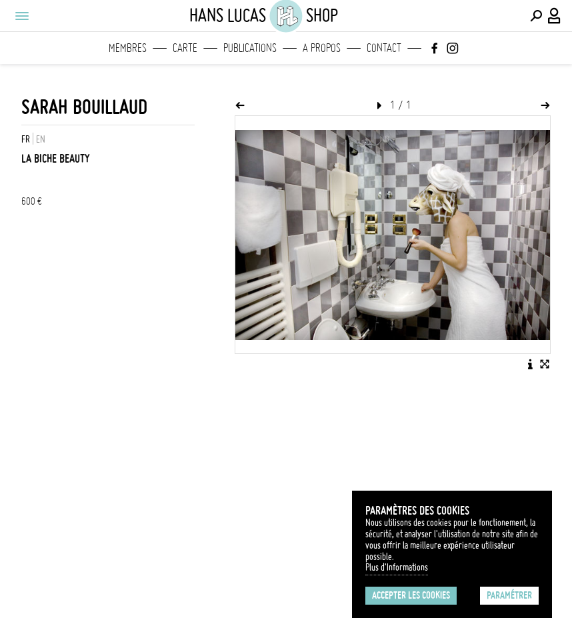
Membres (128, 48)
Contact (384, 48)
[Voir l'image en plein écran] (545, 364)
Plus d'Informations (396, 567)
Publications (250, 48)
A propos (322, 48)
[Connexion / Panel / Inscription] (554, 16)
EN (40, 139)
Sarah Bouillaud (84, 107)
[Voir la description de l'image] (530, 364)
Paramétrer (509, 595)
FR (25, 139)
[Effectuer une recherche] (536, 16)
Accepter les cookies (411, 595)
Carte (185, 48)
